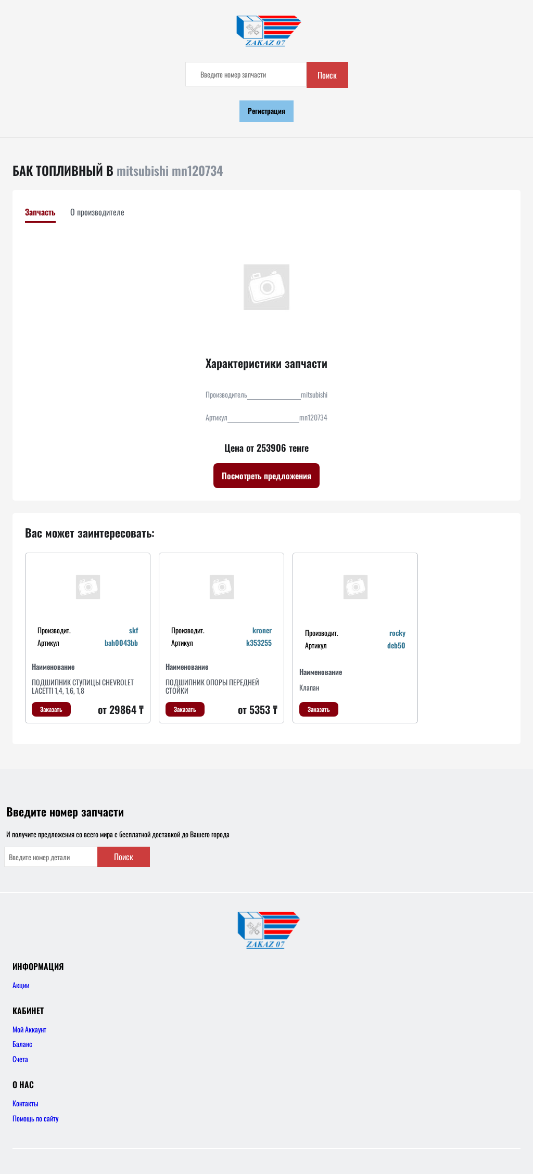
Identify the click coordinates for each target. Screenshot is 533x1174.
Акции (20, 984)
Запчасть (40, 212)
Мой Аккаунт (29, 1029)
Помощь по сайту (35, 1118)
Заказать (51, 709)
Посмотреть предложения (266, 475)
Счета (20, 1058)
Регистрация (266, 110)
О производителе (97, 212)
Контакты (25, 1103)
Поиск (327, 75)
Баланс (22, 1043)
